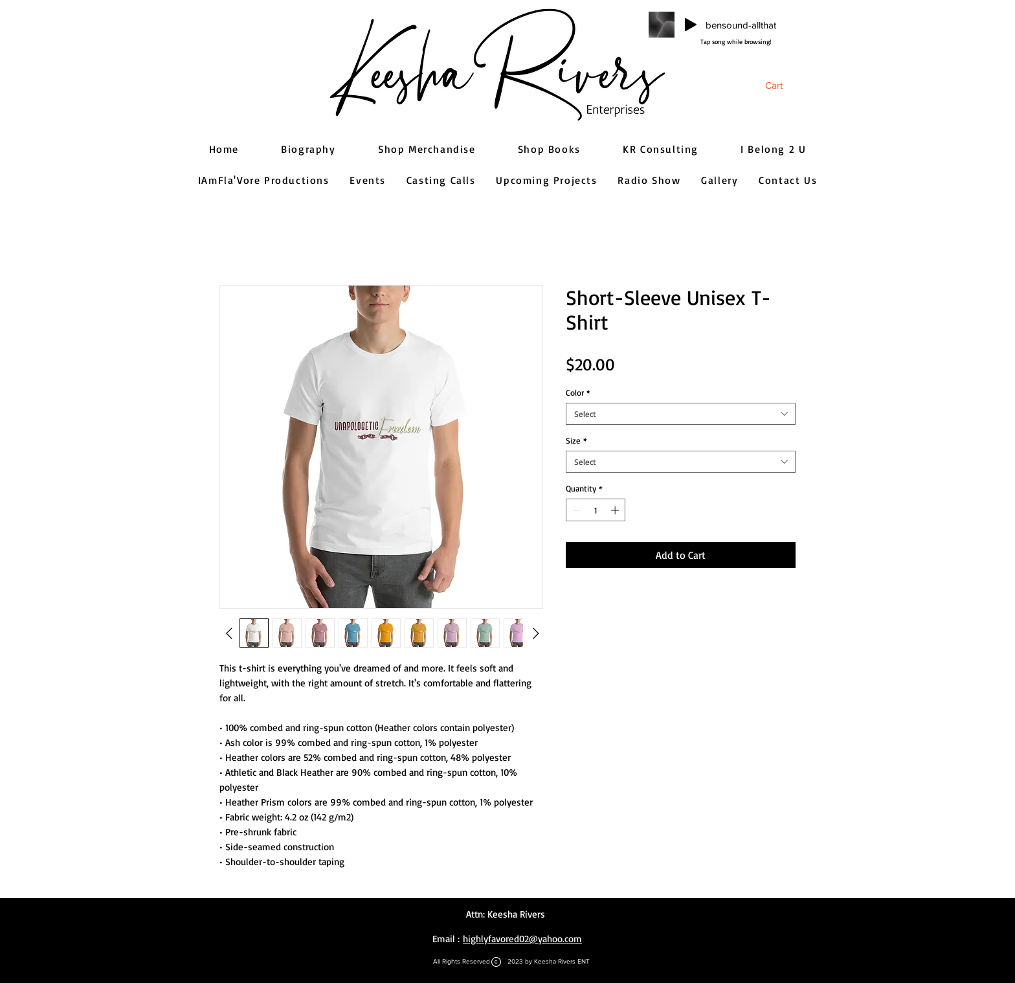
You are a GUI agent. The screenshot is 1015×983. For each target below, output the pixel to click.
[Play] (691, 24)
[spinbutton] (595, 510)
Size (576, 440)
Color (578, 392)
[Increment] (616, 510)
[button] (783, 85)
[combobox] (681, 414)
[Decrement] (575, 510)
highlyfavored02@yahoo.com (522, 938)
